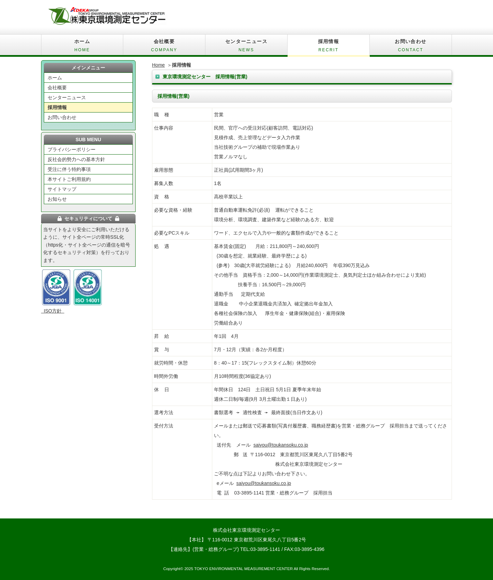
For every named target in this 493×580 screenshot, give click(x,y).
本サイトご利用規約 (69, 179)
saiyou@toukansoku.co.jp (280, 445)
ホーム (82, 47)
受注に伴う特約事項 (69, 169)
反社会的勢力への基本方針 (76, 159)
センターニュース (246, 47)
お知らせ (57, 199)
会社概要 (164, 47)
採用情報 (328, 47)
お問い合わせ (411, 47)
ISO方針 (52, 311)
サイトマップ (62, 189)
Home (158, 65)
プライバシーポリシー (72, 149)
